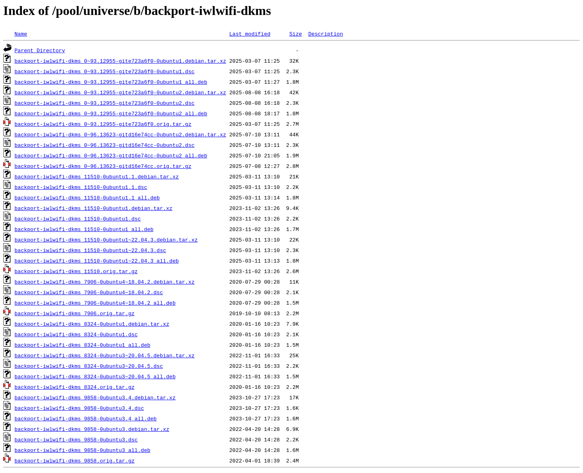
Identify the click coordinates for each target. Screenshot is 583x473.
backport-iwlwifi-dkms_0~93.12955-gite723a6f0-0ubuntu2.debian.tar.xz (120, 92)
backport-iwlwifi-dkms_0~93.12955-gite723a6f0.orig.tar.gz (103, 123)
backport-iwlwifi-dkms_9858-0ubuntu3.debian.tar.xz (92, 429)
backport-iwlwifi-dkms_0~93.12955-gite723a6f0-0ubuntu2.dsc (105, 102)
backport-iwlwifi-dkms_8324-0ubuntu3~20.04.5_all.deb (95, 376)
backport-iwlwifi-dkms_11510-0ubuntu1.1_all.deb (87, 197)
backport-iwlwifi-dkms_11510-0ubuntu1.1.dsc (81, 187)
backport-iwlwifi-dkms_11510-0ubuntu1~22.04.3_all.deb (97, 260)
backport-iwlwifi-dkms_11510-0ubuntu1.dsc (78, 218)
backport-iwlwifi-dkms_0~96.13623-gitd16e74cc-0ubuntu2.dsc (105, 144)
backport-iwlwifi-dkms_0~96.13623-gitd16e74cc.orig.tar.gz (103, 166)
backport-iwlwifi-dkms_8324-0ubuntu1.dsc (76, 334)
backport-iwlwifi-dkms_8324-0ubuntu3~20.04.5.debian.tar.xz (105, 355)
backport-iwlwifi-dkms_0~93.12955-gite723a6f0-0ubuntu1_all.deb (111, 81)
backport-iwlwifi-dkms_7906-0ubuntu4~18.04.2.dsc (89, 292)
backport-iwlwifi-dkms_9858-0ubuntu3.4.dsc (79, 407)
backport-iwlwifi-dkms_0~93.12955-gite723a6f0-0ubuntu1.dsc (105, 71)
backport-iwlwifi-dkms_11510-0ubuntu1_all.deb (84, 229)
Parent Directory (40, 50)
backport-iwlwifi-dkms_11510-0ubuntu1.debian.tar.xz (93, 208)
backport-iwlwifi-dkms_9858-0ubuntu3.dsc (76, 439)
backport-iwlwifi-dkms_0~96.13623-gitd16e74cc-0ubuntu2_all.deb (111, 155)
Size (295, 33)
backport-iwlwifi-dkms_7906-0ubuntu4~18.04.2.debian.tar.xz (105, 281)
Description (325, 33)
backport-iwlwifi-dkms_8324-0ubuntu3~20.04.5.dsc (89, 365)
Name (21, 33)
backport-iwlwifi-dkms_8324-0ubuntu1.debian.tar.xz (92, 323)
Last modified (249, 33)
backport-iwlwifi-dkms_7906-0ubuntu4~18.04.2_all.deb (95, 302)
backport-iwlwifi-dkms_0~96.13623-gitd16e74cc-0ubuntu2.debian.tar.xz (120, 134)
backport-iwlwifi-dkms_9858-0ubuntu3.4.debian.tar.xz (95, 397)
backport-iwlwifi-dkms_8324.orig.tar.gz (74, 386)
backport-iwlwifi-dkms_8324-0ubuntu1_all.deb (82, 344)
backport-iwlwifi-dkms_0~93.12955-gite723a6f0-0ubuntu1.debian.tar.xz (120, 60)
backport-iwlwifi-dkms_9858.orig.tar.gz (74, 460)
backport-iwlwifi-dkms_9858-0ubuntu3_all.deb (82, 450)
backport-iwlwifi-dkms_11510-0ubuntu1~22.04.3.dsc (90, 250)
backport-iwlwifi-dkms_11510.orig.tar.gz (76, 271)
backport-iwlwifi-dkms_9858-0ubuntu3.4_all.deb (86, 418)
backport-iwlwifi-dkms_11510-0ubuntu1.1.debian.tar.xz (97, 176)
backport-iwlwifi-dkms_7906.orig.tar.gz (74, 313)
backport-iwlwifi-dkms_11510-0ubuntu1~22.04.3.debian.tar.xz (106, 239)
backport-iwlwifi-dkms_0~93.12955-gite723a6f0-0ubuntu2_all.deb (111, 113)
